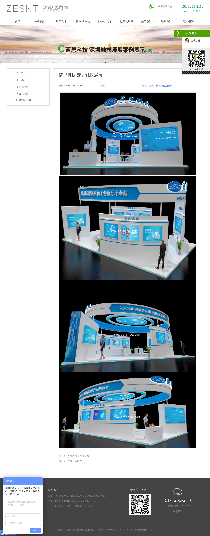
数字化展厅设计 (24, 100)
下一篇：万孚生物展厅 (70, 461)
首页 (17, 21)
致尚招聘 (188, 21)
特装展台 (39, 21)
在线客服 (192, 40)
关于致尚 (146, 21)
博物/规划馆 (83, 21)
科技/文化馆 (105, 21)
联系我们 (177, 511)
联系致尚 (166, 21)
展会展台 (20, 73)
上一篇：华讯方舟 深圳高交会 (74, 456)
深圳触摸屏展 (165, 85)
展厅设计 (61, 21)
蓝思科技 (153, 85)
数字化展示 (126, 21)
